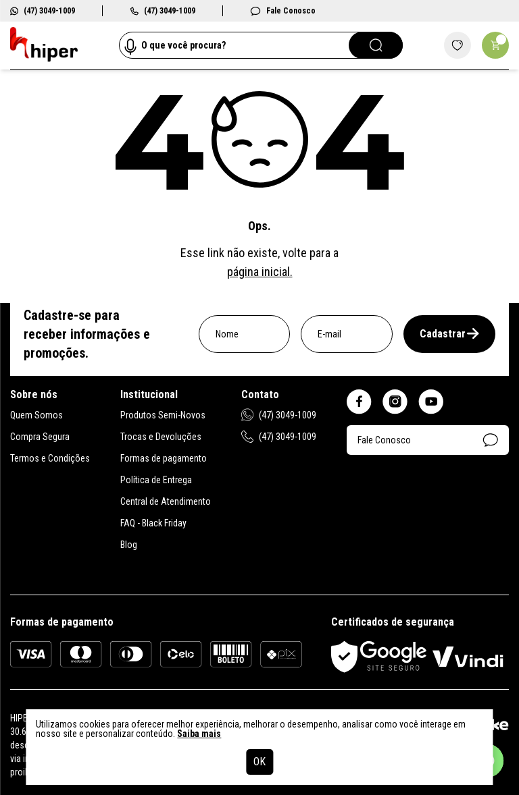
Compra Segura (40, 436)
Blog (128, 544)
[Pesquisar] (376, 45)
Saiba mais (199, 733)
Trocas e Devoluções (160, 436)
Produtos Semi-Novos (162, 415)
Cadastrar (450, 333)
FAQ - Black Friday (153, 523)
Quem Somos (36, 415)
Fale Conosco (283, 11)
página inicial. (260, 272)
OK (259, 761)
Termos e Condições (50, 458)
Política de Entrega (156, 479)
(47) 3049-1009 (42, 11)
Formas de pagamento (163, 458)
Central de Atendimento (165, 501)
